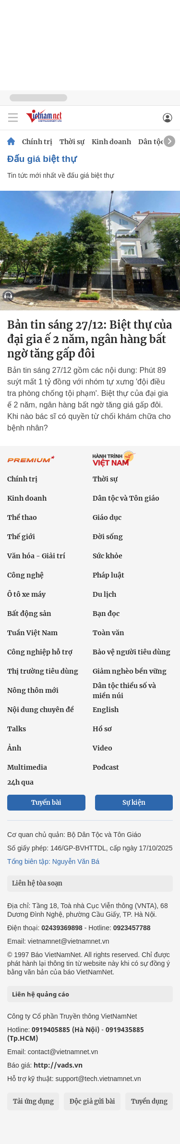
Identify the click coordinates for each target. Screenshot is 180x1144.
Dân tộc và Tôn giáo (126, 498)
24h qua (20, 782)
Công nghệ (25, 575)
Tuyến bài (46, 803)
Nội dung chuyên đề (40, 709)
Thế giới (21, 536)
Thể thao (22, 517)
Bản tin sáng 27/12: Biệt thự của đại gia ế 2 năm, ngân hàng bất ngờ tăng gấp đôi (89, 339)
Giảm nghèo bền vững (130, 671)
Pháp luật (108, 575)
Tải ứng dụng (33, 1101)
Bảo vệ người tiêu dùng (131, 652)
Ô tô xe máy (26, 594)
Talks (16, 729)
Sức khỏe (107, 556)
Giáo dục (107, 517)
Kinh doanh (111, 141)
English (106, 709)
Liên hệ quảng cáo (40, 994)
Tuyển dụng (149, 1101)
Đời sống (108, 536)
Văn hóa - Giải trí (36, 556)
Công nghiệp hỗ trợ (39, 652)
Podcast (106, 767)
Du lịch (104, 594)
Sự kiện (133, 803)
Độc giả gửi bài (92, 1101)
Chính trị (37, 141)
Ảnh (14, 748)
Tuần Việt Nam (32, 632)
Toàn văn (108, 632)
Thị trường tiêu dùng (42, 671)
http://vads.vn (58, 1065)
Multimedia (27, 767)
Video (102, 748)
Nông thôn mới (33, 690)
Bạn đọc (106, 613)
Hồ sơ (102, 729)
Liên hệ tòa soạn (37, 883)
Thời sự (72, 141)
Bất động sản (29, 613)
